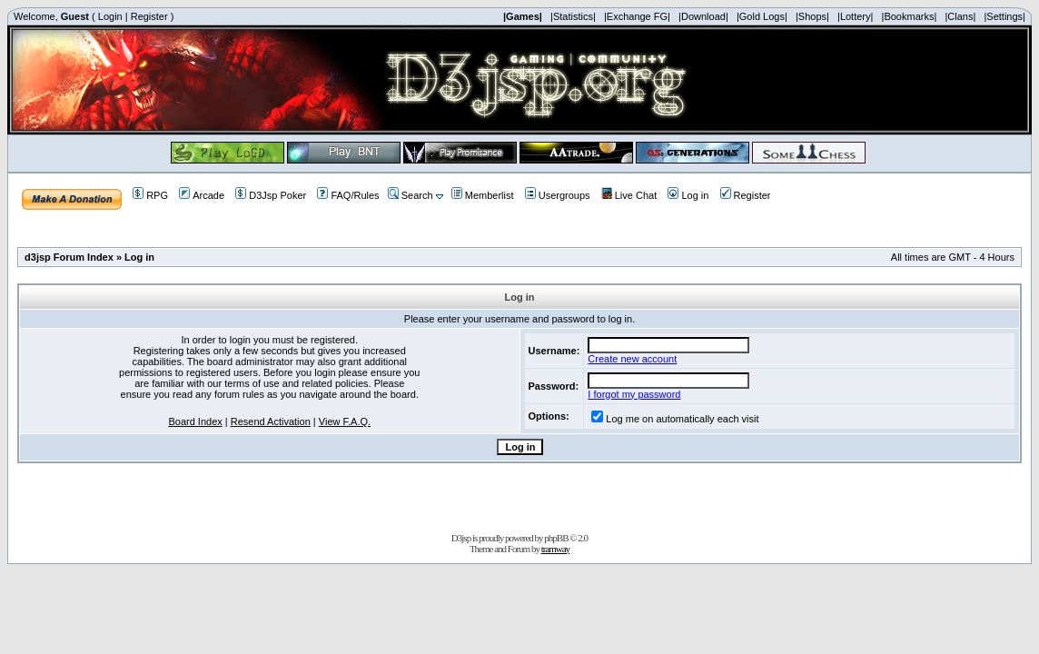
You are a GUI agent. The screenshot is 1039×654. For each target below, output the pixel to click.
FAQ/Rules (348, 195)
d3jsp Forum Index (69, 257)
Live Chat (629, 195)
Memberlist (482, 195)
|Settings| (1004, 16)
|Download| (703, 16)
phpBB (556, 537)
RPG (150, 195)
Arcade (201, 195)
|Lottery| (855, 16)
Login (110, 16)
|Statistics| (573, 16)
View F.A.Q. (345, 421)
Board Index (195, 421)
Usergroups (557, 195)
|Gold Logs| (762, 16)
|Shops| (812, 16)
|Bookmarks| (909, 16)
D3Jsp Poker (270, 195)
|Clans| (960, 16)
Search (410, 195)
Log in (688, 195)
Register (149, 16)
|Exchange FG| (637, 16)
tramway (555, 548)
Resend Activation (271, 421)
